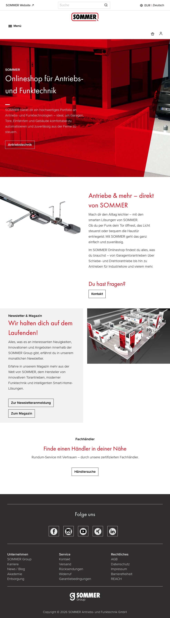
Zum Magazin (21, 413)
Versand (65, 564)
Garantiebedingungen (75, 579)
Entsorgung (16, 579)
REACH (116, 579)
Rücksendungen (71, 569)
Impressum (119, 569)
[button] (151, 5)
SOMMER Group (20, 559)
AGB (114, 559)
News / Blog (16, 569)
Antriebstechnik (20, 145)
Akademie (15, 574)
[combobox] (84, 5)
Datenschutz (120, 564)
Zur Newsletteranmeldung (31, 403)
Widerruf (65, 574)
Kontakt (64, 559)
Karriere (13, 564)
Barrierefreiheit (121, 574)
